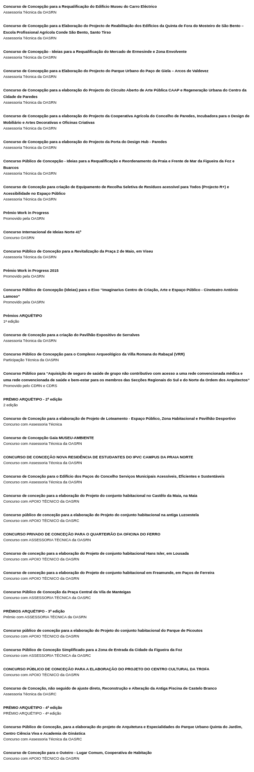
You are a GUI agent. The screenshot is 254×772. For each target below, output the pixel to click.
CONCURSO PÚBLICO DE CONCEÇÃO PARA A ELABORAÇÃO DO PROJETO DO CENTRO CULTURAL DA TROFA (106, 669)
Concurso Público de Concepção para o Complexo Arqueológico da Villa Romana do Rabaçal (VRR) (94, 354)
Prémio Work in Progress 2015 (31, 271)
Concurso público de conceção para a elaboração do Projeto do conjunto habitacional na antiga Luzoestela (101, 515)
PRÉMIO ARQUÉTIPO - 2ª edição (32, 399)
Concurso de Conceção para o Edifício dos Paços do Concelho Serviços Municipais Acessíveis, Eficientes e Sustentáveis (113, 476)
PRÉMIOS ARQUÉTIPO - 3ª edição (34, 611)
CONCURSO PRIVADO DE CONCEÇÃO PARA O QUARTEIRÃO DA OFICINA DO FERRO (81, 534)
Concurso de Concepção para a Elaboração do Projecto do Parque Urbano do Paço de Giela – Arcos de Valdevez (105, 71)
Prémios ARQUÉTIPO (22, 316)
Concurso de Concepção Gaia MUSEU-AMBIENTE (48, 438)
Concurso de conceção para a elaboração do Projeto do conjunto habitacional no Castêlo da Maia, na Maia (100, 496)
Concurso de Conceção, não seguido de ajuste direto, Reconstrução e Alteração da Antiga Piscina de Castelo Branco (110, 688)
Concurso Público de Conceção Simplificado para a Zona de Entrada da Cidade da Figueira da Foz (92, 650)
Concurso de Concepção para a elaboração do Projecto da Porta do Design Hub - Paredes (85, 142)
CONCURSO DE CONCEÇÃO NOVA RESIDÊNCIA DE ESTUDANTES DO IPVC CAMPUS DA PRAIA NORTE (98, 457)
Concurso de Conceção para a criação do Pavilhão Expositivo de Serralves (71, 335)
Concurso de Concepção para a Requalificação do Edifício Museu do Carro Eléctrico (80, 7)
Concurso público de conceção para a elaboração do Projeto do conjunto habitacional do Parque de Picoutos (103, 631)
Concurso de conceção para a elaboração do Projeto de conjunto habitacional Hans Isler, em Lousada (96, 553)
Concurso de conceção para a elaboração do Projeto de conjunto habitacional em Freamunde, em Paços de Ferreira (108, 573)
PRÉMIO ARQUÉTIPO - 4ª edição (32, 708)
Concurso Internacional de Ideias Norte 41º (42, 232)
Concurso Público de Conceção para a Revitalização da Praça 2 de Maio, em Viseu (78, 251)
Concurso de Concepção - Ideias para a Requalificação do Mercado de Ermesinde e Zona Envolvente (95, 52)
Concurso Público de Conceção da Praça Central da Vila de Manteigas (67, 592)
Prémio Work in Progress (26, 213)
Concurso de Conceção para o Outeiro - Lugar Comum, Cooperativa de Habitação (77, 753)
